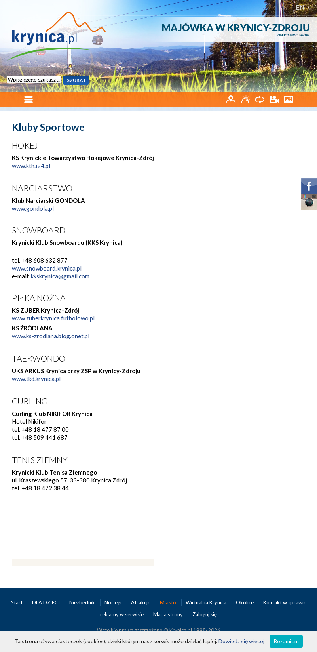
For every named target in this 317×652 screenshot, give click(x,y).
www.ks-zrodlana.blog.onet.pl (50, 335)
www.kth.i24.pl (31, 165)
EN (300, 7)
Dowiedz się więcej (241, 641)
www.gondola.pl (33, 208)
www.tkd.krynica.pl (36, 378)
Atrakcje (141, 602)
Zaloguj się (204, 614)
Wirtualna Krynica (207, 602)
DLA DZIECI (46, 602)
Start (17, 602)
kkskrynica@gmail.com (60, 276)
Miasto (168, 602)
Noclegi (113, 602)
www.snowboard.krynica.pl (47, 268)
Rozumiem (286, 641)
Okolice (245, 602)
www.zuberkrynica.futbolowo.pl (53, 318)
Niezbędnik (82, 602)
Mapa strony (168, 614)
